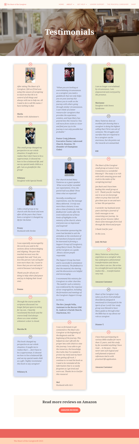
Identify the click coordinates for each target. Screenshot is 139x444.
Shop (133, 4)
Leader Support (97, 4)
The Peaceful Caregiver (117, 4)
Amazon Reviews (69, 410)
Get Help (81, 4)
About (69, 4)
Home (61, 4)
